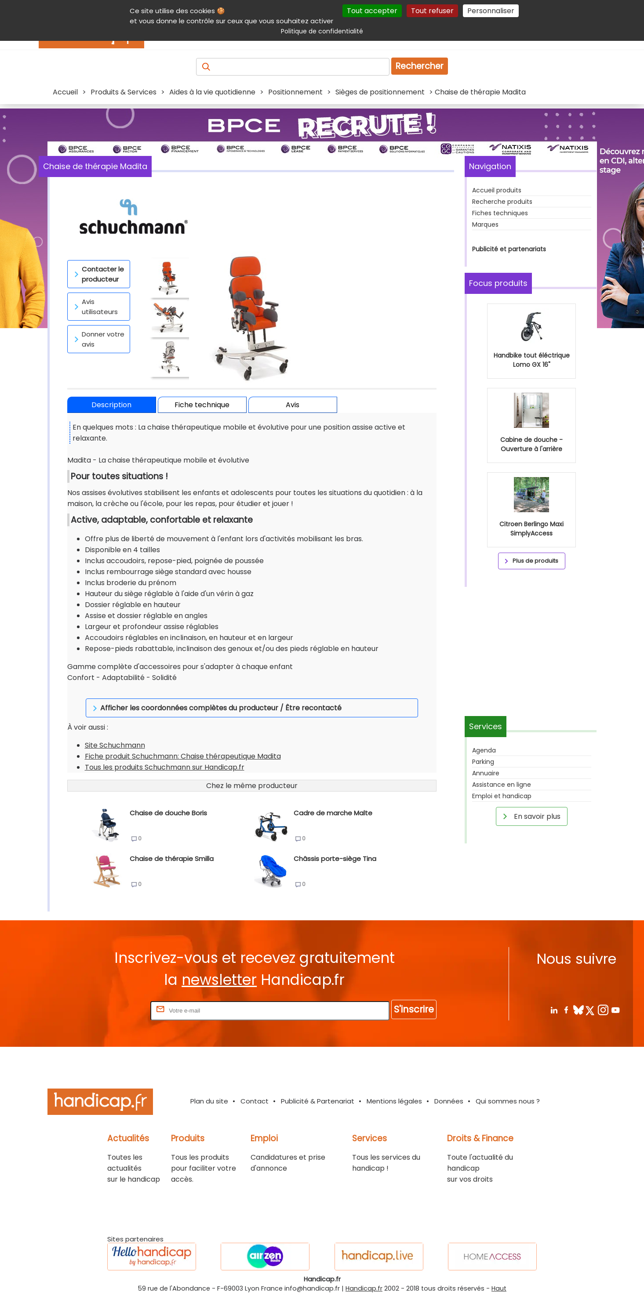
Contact (254, 1090)
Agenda (484, 750)
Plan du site (209, 1090)
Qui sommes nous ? (508, 1090)
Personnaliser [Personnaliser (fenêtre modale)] (490, 11)
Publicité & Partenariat (317, 1090)
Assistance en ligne (501, 784)
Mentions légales (394, 1090)
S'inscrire (414, 998)
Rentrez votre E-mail (113, 999)
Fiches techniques (500, 213)
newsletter (219, 969)
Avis (292, 405)
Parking (483, 761)
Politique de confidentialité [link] (322, 31)
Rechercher (420, 66)
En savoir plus (530, 816)
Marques (485, 224)
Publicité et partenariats (509, 249)
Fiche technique (202, 405)
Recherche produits (502, 201)
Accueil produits (496, 190)
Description (111, 405)
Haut (498, 1277)
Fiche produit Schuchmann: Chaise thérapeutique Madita (183, 745)
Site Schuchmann (115, 734)
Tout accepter (372, 11)
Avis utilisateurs (94, 306)
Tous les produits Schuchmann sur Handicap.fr (164, 756)
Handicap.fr (364, 1277)
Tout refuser (432, 11)
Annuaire (485, 773)
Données (448, 1090)
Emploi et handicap (501, 796)
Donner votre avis (97, 339)
